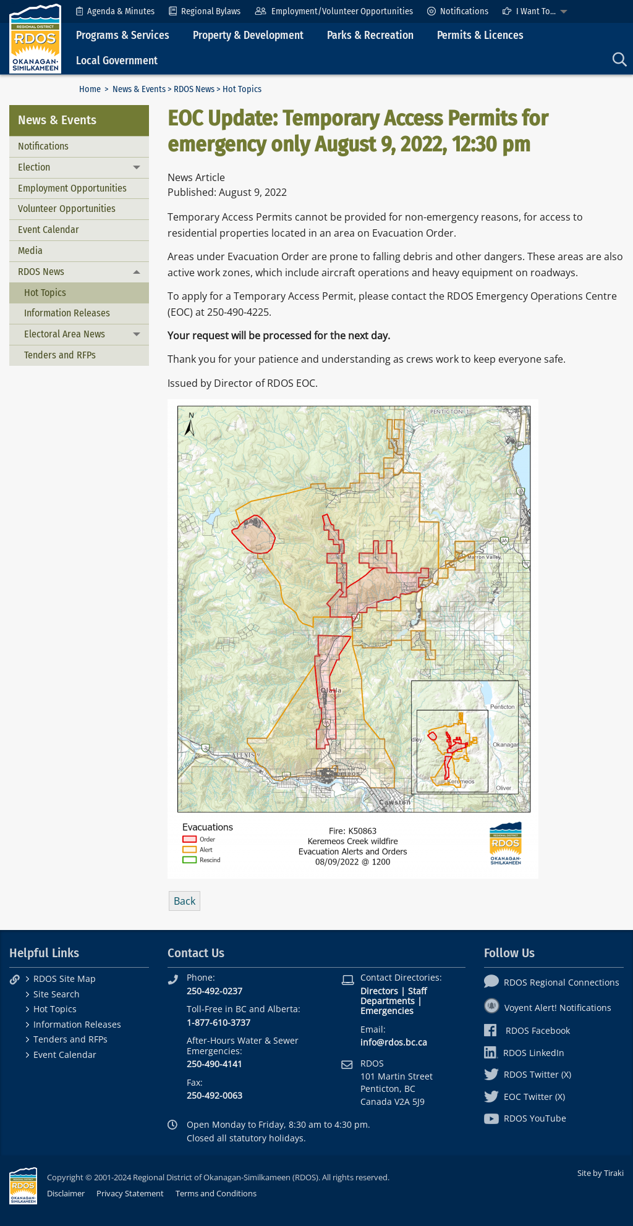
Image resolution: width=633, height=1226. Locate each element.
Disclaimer (66, 1193)
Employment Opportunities (72, 188)
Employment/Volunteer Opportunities (333, 11)
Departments (387, 1001)
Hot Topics (45, 292)
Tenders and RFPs (60, 355)
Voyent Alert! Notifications (547, 1007)
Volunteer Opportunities (67, 208)
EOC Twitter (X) (524, 1096)
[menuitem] (115, 11)
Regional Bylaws (204, 11)
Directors (379, 991)
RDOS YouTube (525, 1118)
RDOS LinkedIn (524, 1053)
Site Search (56, 994)
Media (30, 250)
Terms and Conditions (216, 1193)
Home (90, 89)
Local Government (117, 60)
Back (184, 901)
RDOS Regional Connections (551, 982)
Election (34, 167)
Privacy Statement (130, 1193)
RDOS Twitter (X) (527, 1074)
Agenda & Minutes (115, 11)
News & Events (139, 89)
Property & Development (248, 35)
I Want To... (529, 11)
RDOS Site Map (64, 978)
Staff (417, 991)
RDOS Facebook (527, 1030)
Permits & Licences (480, 35)
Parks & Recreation (370, 35)
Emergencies (387, 1011)
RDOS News (194, 89)
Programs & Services (122, 35)
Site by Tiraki (600, 1172)
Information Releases (67, 313)
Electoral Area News (64, 334)
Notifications (457, 11)
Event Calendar (48, 229)
